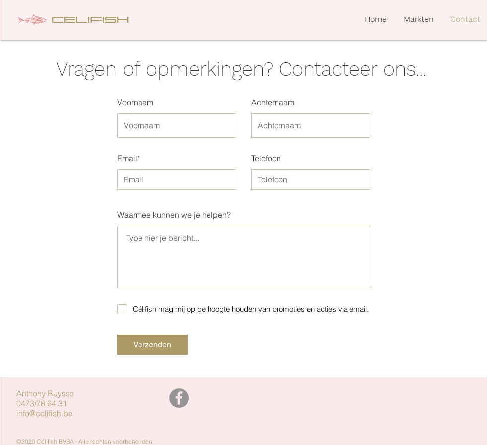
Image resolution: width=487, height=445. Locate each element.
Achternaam (272, 102)
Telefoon (266, 158)
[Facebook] (179, 398)
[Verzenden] (152, 345)
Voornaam (135, 102)
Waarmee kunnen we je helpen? (174, 215)
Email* (128, 158)
